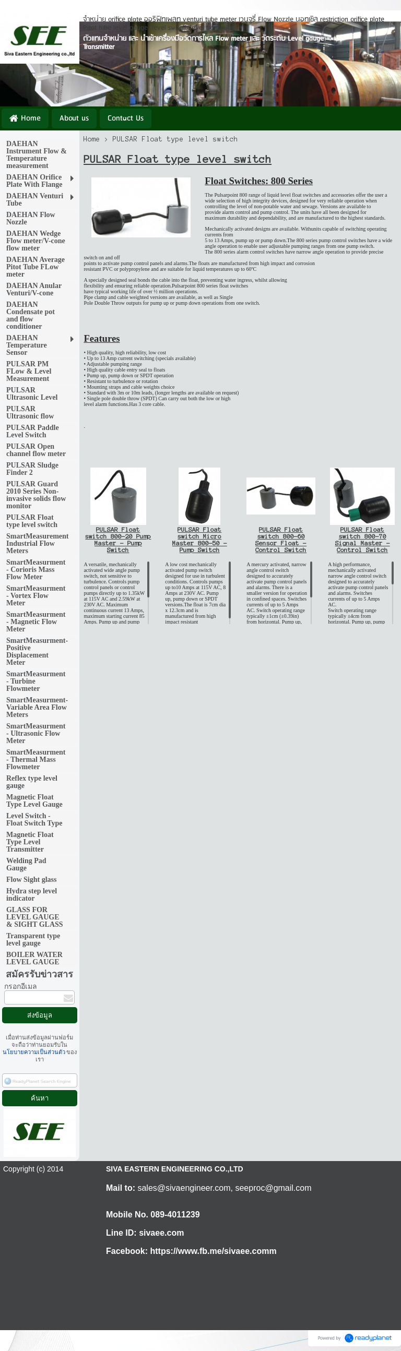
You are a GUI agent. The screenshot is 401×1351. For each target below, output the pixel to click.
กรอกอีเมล (20, 986)
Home (92, 139)
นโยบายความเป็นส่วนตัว (35, 1052)
